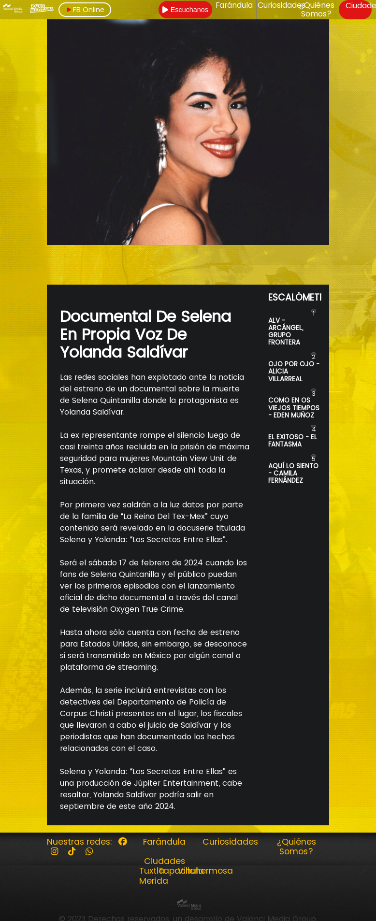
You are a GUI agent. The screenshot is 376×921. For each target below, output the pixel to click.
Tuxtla (151, 871)
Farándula (234, 5)
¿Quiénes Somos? (316, 10)
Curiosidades (281, 5)
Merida (153, 881)
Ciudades (164, 861)
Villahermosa (205, 871)
